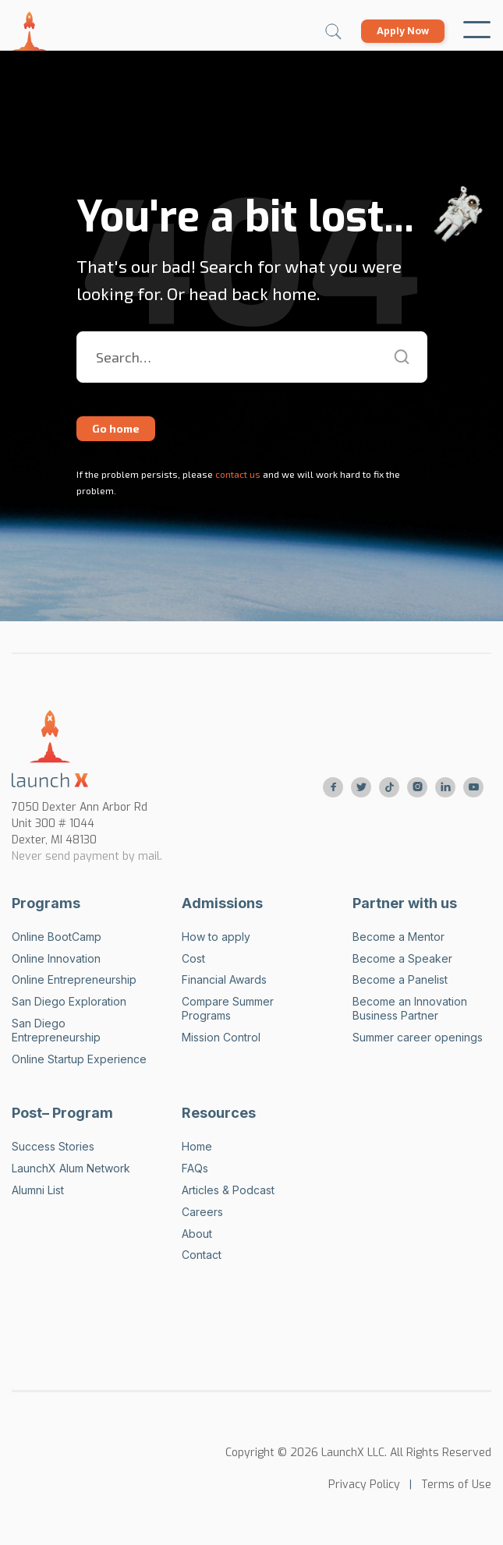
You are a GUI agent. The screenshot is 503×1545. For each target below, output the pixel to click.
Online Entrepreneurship (74, 979)
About (197, 1233)
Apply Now (403, 31)
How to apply (216, 936)
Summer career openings (417, 1037)
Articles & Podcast (228, 1190)
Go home (116, 428)
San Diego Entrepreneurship (56, 1030)
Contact (201, 1254)
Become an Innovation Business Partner (409, 1008)
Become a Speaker (402, 958)
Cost (193, 958)
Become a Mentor (398, 936)
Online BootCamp (56, 936)
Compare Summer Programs (228, 1008)
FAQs (195, 1168)
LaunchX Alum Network (71, 1168)
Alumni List (38, 1190)
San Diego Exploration (69, 1001)
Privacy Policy (364, 1484)
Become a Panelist (400, 979)
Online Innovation (56, 958)
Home (197, 1146)
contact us (236, 473)
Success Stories (53, 1146)
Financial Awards (224, 979)
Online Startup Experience (79, 1059)
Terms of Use (456, 1484)
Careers (202, 1211)
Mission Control (221, 1037)
